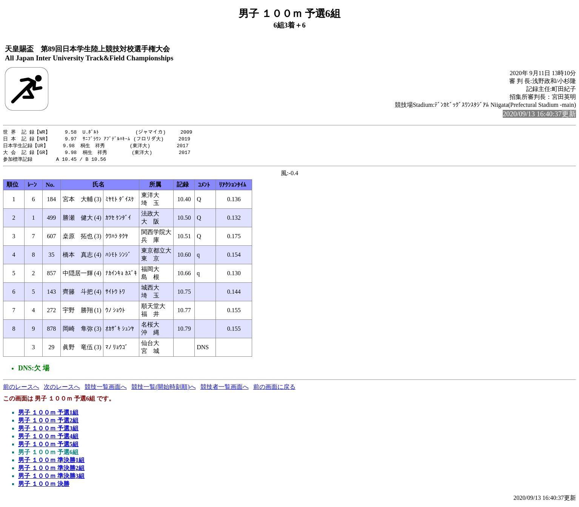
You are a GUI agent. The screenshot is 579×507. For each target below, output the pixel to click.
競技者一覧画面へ (224, 388)
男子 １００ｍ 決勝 (43, 485)
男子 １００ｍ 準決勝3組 (51, 478)
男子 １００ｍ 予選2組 (48, 422)
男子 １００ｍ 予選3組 (48, 430)
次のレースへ (62, 388)
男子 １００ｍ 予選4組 (48, 438)
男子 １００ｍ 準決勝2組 (51, 470)
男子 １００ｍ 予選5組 (48, 446)
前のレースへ (21, 388)
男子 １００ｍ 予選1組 (48, 414)
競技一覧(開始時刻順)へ (163, 388)
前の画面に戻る (274, 388)
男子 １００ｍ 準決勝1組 (51, 462)
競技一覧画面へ (106, 388)
